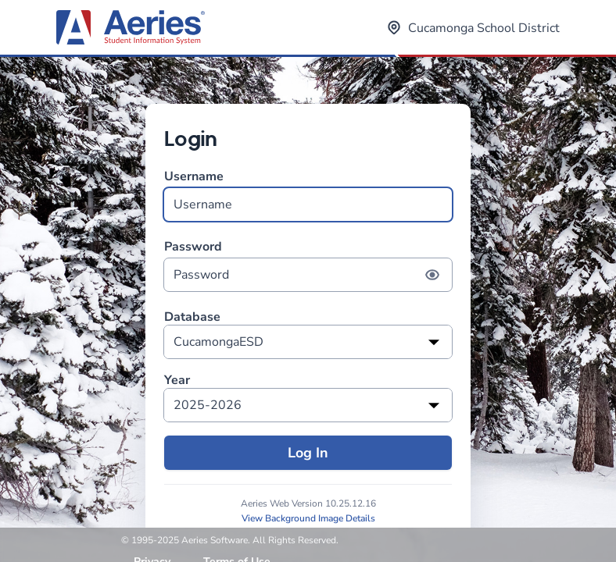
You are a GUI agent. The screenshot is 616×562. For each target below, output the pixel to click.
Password (308, 265)
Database (192, 317)
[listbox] (308, 341)
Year (177, 380)
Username (308, 195)
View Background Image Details (308, 518)
